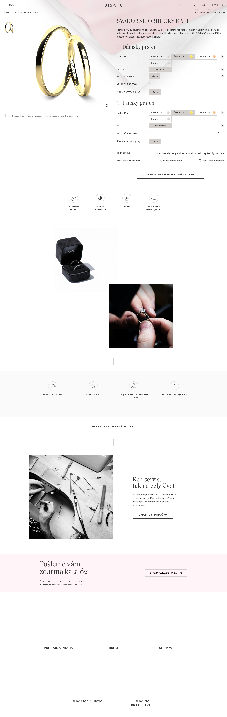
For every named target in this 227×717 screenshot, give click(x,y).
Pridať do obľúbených (212, 13)
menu (11, 5)
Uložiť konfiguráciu (172, 160)
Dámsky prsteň (139, 46)
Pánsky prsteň (138, 102)
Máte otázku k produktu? (129, 160)
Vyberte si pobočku (153, 514)
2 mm (155, 92)
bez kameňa (160, 125)
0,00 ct (154, 76)
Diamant (160, 69)
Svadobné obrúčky (23, 13)
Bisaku (6, 13)
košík (215, 5)
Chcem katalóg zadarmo (166, 573)
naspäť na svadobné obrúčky (113, 426)
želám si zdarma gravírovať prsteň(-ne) (172, 174)
